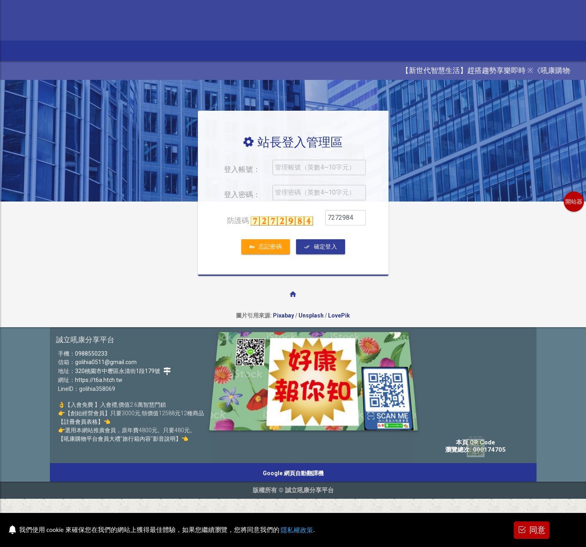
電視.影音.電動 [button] (111, 50)
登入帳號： (242, 169)
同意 (531, 529)
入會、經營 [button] (264, 50)
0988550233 (91, 353)
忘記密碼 (265, 246)
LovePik (339, 315)
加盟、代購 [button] (218, 50)
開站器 (573, 201)
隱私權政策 (297, 530)
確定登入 (320, 246)
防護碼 (270, 220)
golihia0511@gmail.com (106, 362)
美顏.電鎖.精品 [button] (167, 50)
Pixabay (283, 315)
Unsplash (311, 315)
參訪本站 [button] (62, 50)
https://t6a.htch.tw (98, 380)
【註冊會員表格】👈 (84, 421)
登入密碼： (242, 194)
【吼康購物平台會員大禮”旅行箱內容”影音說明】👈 (123, 438)
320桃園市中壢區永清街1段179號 (123, 371)
